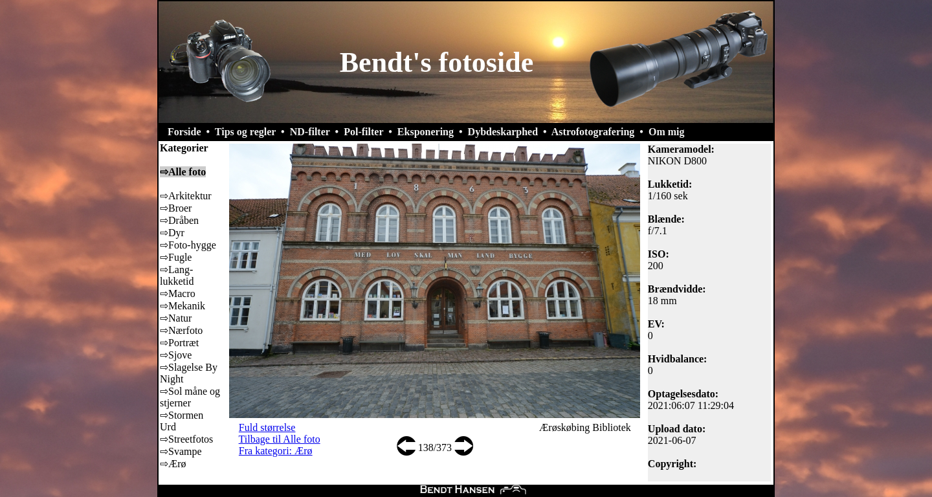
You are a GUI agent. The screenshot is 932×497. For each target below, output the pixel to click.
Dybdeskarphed (503, 131)
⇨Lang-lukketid (177, 275)
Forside (184, 131)
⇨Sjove (176, 354)
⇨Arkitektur (186, 195)
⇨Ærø (173, 463)
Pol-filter (363, 131)
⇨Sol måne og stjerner (190, 397)
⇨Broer (176, 208)
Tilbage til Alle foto (279, 439)
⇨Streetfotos (186, 439)
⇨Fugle (176, 257)
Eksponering (425, 131)
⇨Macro (177, 293)
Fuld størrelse (267, 427)
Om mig (667, 131)
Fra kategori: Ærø (276, 450)
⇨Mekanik (182, 305)
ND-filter (310, 131)
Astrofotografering (593, 131)
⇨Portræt (179, 342)
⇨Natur (176, 318)
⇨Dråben (179, 220)
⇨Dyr (172, 232)
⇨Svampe (181, 451)
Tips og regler (245, 131)
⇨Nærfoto (181, 330)
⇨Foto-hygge (188, 244)
